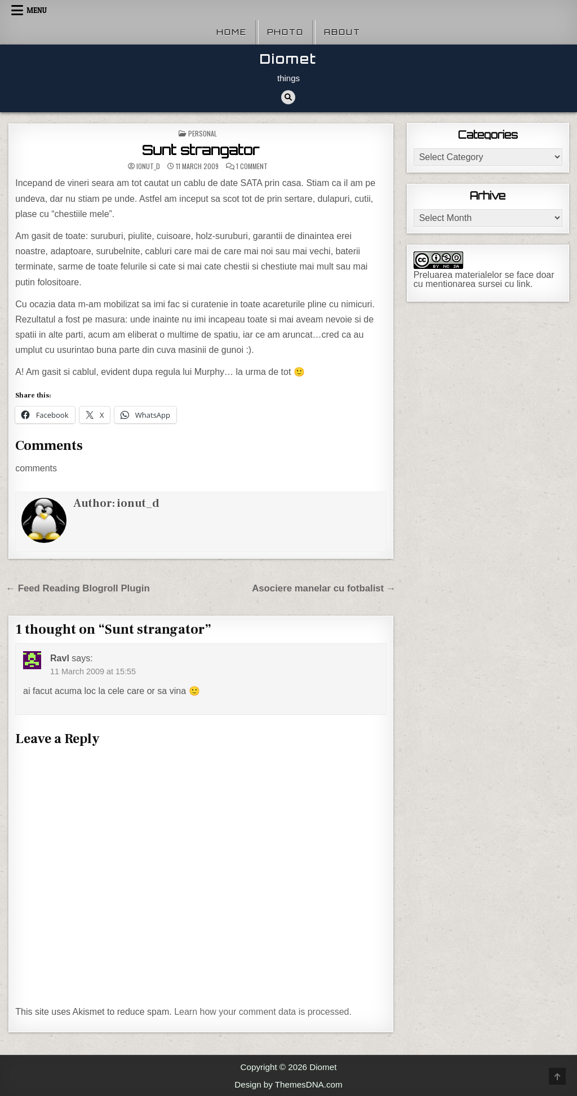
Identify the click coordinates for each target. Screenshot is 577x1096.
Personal (202, 133)
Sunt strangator (200, 150)
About (342, 32)
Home (231, 32)
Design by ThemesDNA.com (288, 1084)
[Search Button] (288, 97)
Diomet (288, 59)
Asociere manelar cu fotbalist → (324, 588)
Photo (285, 32)
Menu (36, 10)
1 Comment (252, 166)
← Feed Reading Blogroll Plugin (77, 588)
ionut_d (148, 166)
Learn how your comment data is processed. (263, 1012)
